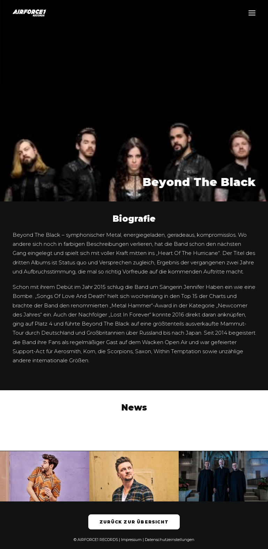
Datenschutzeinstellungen (169, 539)
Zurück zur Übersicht (134, 522)
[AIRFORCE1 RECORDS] (29, 12)
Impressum (131, 539)
